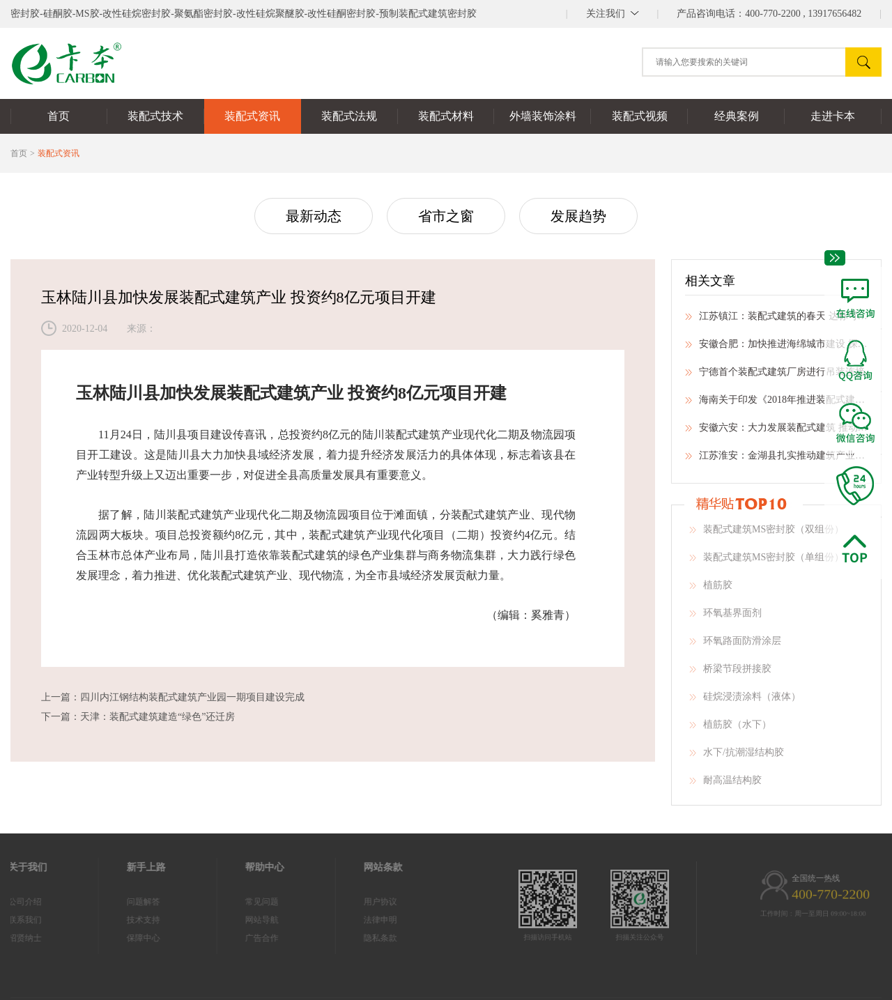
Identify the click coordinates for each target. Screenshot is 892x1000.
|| (612, 13)
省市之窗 (446, 216)
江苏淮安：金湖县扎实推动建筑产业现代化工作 (776, 460)
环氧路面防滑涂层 (735, 645)
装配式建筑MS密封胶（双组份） (766, 534)
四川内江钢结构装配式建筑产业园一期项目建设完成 (192, 697)
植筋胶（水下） (730, 729)
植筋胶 (710, 589)
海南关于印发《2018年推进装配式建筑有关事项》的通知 (776, 404)
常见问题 (229, 902)
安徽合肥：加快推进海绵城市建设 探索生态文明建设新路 (776, 348)
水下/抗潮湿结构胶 (736, 757)
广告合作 (229, 938)
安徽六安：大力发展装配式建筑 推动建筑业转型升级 (776, 432)
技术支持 (111, 920)
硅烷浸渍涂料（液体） (745, 701)
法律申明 (347, 920)
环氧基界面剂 (725, 617)
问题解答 (111, 902)
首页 (18, 153)
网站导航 (229, 920)
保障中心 (111, 938)
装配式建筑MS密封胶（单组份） (766, 561)
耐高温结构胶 (725, 784)
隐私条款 (347, 938)
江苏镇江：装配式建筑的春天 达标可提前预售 (776, 320)
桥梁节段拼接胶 (730, 673)
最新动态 (313, 216)
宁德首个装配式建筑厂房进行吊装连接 (775, 376)
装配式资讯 (58, 153)
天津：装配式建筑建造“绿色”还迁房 (157, 716)
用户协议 (347, 902)
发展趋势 (578, 216)
